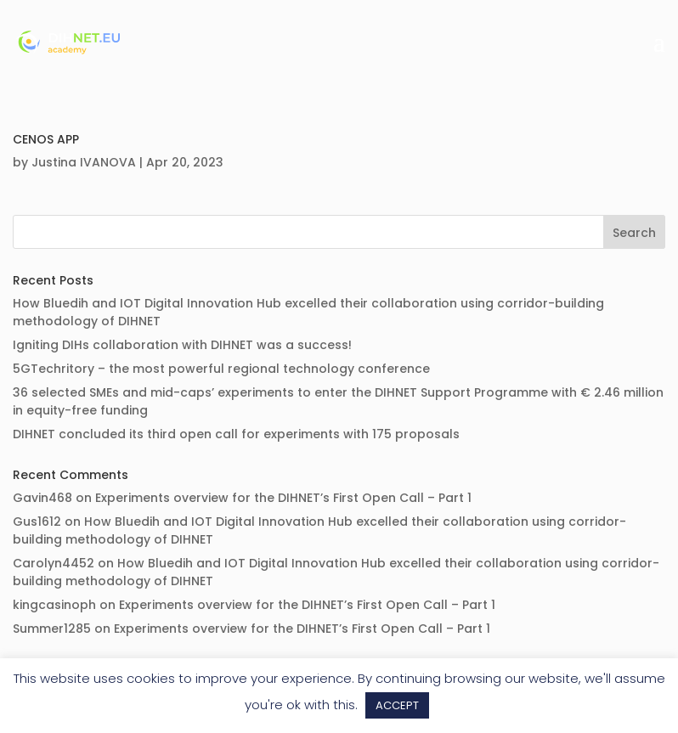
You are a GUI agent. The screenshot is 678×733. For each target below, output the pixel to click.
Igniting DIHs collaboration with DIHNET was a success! (182, 344)
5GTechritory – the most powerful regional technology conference (221, 368)
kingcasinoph (54, 604)
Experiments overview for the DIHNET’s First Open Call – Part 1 (283, 497)
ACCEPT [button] (397, 705)
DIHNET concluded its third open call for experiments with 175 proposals (236, 434)
